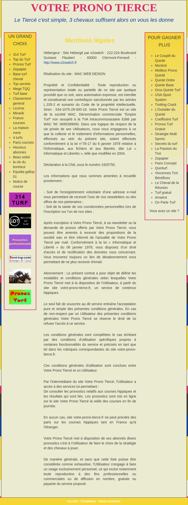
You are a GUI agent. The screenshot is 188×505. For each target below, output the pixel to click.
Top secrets (22, 84)
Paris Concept (165, 163)
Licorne (18, 108)
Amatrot (161, 197)
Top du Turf (21, 59)
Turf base (20, 94)
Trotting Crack (165, 105)
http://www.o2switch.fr (60, 62)
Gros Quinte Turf (167, 90)
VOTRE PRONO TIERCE (94, 7)
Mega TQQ (21, 89)
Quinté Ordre (165, 80)
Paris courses (23, 142)
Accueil (72, 501)
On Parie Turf (165, 202)
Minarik (18, 113)
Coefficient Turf (166, 119)
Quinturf (161, 168)
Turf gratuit (163, 192)
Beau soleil (21, 157)
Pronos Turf (22, 64)
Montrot (160, 65)
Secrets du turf (166, 144)
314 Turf (19, 54)
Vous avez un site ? (164, 211)
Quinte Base (164, 85)
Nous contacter (109, 501)
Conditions (88, 501)
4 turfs (18, 138)
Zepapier (19, 69)
